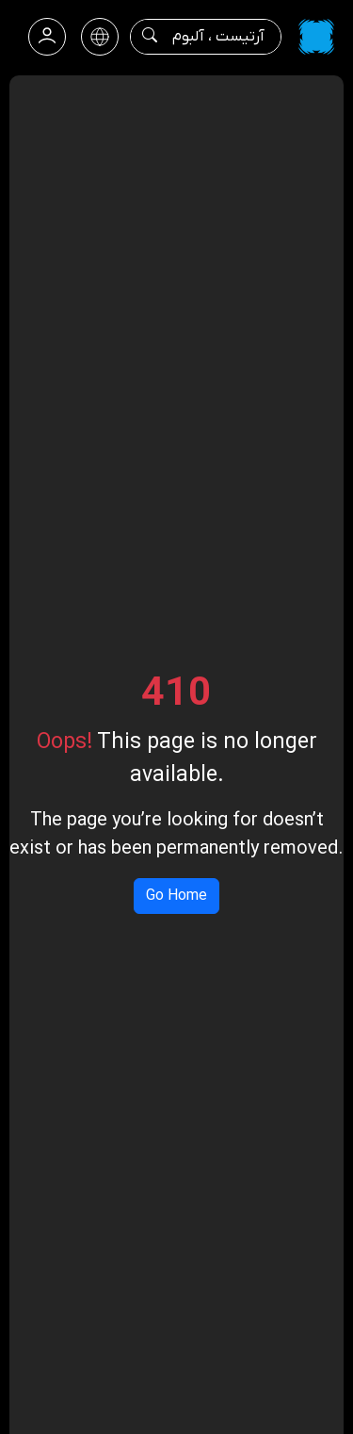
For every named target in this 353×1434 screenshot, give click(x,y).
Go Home (176, 896)
